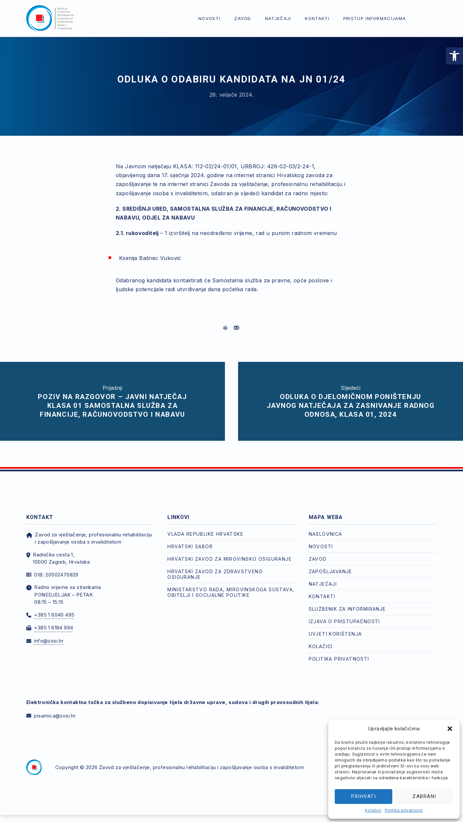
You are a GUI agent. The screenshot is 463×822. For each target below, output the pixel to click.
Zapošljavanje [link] (330, 571)
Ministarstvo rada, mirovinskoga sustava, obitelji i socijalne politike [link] (230, 592)
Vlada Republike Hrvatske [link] (205, 534)
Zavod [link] (242, 18)
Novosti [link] (209, 18)
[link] (454, 55)
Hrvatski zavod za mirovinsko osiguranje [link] (229, 559)
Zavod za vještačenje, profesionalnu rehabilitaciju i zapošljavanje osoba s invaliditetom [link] (201, 767)
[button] (450, 728)
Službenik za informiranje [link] (347, 609)
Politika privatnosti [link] (404, 810)
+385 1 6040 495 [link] (54, 615)
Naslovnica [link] (325, 534)
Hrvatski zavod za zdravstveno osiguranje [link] (215, 574)
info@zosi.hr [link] (48, 641)
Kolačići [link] (373, 810)
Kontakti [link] (317, 18)
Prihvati (363, 796)
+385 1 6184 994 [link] (53, 627)
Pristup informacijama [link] (374, 18)
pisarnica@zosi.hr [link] (55, 716)
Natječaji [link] (278, 18)
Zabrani (424, 796)
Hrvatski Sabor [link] (190, 546)
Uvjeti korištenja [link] (335, 634)
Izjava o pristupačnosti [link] (344, 621)
